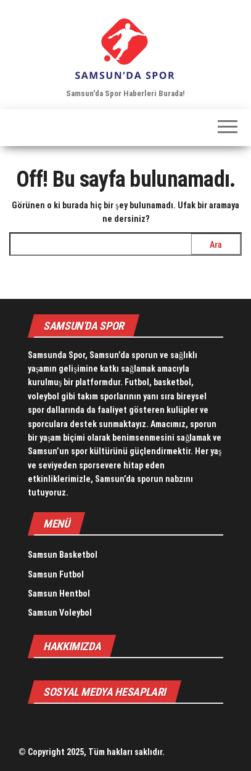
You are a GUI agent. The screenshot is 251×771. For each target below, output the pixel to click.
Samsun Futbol (56, 574)
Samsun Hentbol (59, 593)
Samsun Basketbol (62, 555)
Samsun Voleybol (60, 613)
